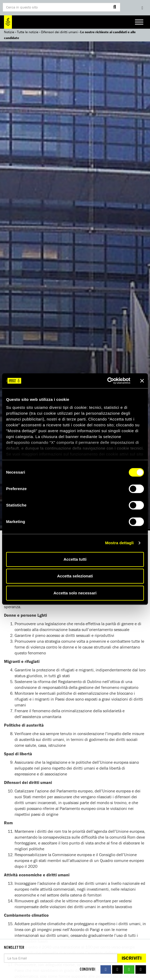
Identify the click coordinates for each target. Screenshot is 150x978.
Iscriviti (132, 958)
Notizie (9, 32)
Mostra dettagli (119, 543)
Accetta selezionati (75, 576)
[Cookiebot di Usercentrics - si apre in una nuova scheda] (107, 380)
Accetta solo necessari (75, 593)
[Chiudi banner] (142, 381)
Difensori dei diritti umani (59, 32)
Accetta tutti (75, 559)
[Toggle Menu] (139, 21)
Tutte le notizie (27, 32)
